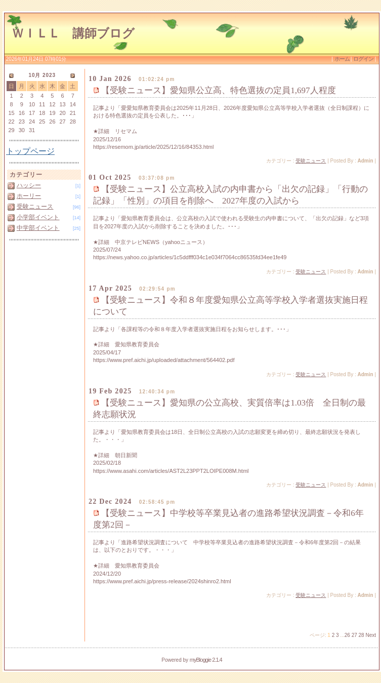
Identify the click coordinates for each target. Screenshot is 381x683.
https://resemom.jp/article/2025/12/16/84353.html (153, 147)
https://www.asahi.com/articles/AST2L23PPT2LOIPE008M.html (171, 471)
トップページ (30, 151)
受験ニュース (35, 206)
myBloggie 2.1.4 (206, 660)
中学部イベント (38, 227)
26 (347, 635)
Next (370, 635)
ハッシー (29, 185)
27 (354, 635)
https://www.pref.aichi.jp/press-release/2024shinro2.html (162, 581)
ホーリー (29, 195)
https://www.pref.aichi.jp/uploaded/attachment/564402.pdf (163, 360)
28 (361, 635)
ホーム (342, 59)
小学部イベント (38, 217)
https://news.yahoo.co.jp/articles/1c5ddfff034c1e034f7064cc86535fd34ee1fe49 (189, 257)
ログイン (363, 59)
